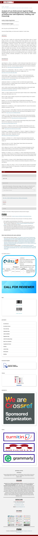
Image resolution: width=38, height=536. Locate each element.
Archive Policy (5, 349)
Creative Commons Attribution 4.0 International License (21, 216)
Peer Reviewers (6, 323)
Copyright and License (7, 344)
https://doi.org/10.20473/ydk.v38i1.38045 (9, 72)
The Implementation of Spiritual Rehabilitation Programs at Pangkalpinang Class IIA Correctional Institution (19, 246)
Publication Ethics (6, 331)
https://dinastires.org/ (19, 502)
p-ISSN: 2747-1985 (19, 305)
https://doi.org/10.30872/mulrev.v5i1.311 (9, 123)
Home (3, 6)
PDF (4, 171)
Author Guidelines (6, 333)
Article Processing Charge (7, 338)
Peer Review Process (6, 326)
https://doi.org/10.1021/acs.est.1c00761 (9, 79)
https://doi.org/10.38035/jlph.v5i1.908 (11, 28)
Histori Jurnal (5, 351)
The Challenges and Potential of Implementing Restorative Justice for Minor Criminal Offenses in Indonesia (19, 238)
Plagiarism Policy (6, 336)
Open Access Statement (7, 341)
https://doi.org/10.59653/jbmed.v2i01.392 (15, 67)
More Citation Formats (8, 190)
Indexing (5, 354)
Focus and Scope (6, 328)
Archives (7, 6)
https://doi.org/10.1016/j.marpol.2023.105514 (10, 135)
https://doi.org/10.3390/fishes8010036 (13, 112)
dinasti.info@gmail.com (20, 506)
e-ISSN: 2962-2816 (19, 313)
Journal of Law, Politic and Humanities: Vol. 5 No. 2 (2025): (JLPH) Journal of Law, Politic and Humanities (20, 239)
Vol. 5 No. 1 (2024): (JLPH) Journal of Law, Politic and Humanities (15, 7)
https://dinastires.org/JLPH (19, 504)
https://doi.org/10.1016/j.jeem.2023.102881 (13, 128)
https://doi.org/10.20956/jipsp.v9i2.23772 (9, 90)
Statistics (5, 346)
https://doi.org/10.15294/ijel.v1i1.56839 (19, 118)
